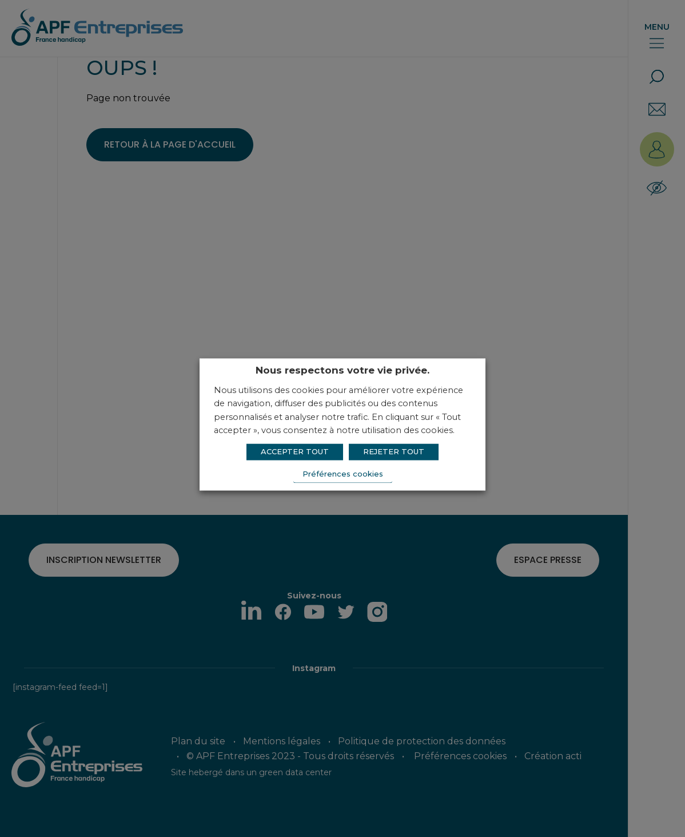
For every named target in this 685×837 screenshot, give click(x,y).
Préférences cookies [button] (342, 473)
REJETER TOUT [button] (393, 451)
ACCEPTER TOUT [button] (295, 451)
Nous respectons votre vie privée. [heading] (342, 370)
